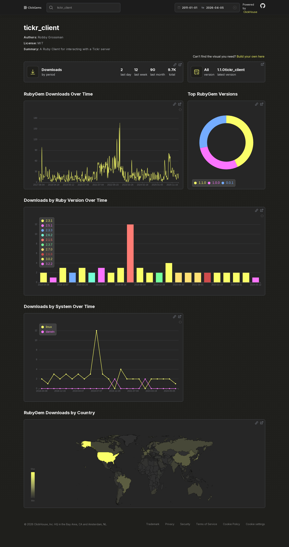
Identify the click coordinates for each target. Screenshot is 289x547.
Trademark (152, 524)
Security (185, 524)
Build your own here (250, 56)
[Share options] (175, 65)
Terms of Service (206, 524)
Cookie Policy (231, 524)
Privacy (169, 524)
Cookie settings (255, 524)
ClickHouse (250, 11)
